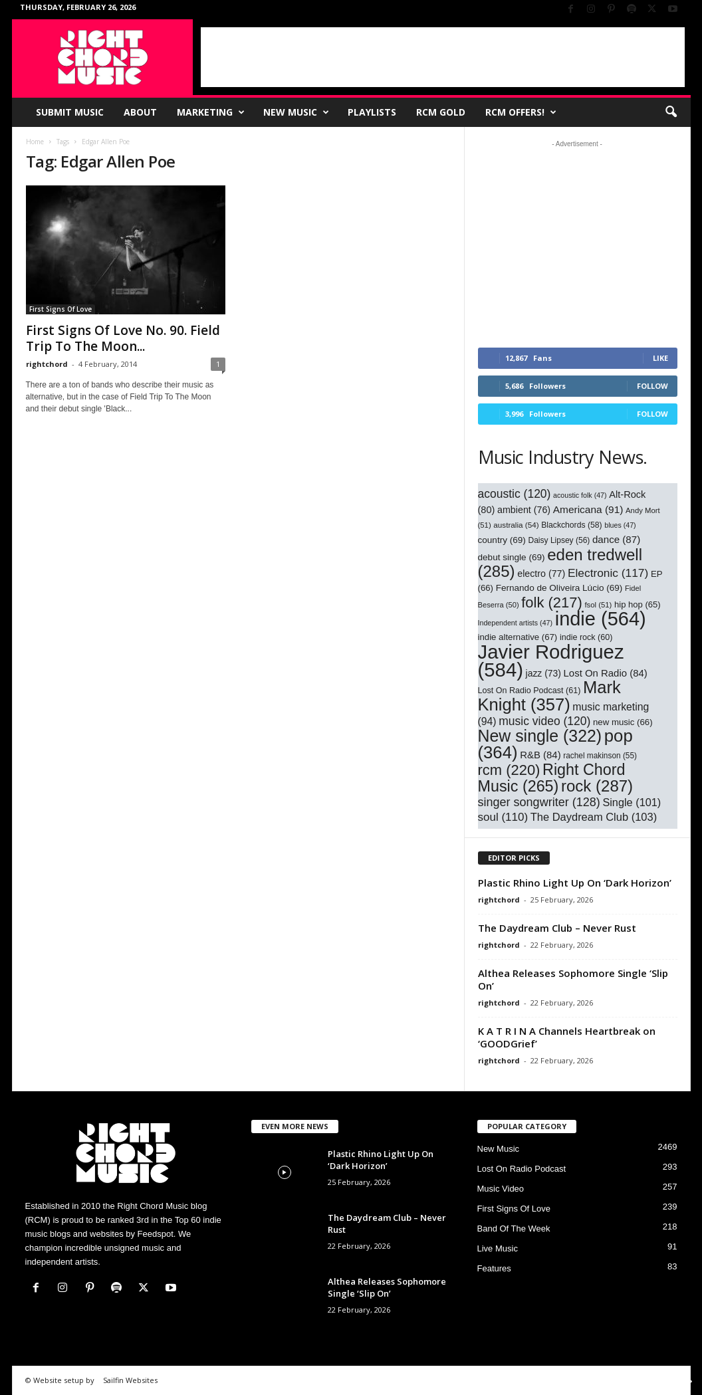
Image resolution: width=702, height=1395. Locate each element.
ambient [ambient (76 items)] (523, 509)
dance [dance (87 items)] (616, 539)
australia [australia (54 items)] (515, 524)
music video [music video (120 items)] (544, 721)
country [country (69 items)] (502, 540)
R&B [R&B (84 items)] (540, 754)
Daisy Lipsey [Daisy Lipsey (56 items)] (559, 540)
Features (494, 1268)
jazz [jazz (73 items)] (543, 673)
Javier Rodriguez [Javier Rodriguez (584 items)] (551, 661)
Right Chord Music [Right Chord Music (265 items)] (552, 778)
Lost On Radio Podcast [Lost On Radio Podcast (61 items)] (529, 690)
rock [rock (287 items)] (597, 786)
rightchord (47, 364)
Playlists (372, 112)
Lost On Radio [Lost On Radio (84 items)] (605, 673)
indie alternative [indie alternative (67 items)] (518, 637)
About (140, 112)
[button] (670, 112)
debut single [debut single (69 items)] (511, 557)
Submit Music (70, 112)
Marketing (211, 112)
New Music (296, 112)
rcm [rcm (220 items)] (509, 770)
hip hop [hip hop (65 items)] (637, 604)
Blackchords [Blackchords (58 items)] (571, 525)
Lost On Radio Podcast (521, 1169)
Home (35, 141)
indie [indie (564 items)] (600, 618)
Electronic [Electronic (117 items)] (608, 573)
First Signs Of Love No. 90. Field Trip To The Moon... (123, 338)
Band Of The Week (513, 1229)
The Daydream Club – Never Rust (557, 927)
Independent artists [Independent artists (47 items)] (515, 623)
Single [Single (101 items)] (631, 802)
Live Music (497, 1248)
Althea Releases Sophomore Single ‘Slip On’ (573, 979)
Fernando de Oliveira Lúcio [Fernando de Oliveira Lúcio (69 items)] (559, 588)
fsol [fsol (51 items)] (598, 605)
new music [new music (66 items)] (623, 722)
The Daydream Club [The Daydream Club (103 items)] (593, 817)
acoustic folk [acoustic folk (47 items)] (580, 495)
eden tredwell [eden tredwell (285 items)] (560, 563)
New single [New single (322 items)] (540, 735)
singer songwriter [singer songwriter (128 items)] (539, 802)
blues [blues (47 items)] (620, 525)
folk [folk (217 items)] (551, 602)
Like (660, 358)
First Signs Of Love (60, 309)
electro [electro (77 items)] (541, 573)
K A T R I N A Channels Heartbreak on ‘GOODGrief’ (566, 1037)
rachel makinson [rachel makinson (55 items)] (600, 755)
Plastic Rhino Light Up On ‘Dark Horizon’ (574, 882)
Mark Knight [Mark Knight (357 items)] (549, 696)
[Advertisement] (443, 57)
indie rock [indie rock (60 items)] (586, 637)
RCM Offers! (520, 112)
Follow (652, 386)
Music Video (501, 1189)
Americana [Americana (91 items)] (588, 509)
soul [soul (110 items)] (503, 817)
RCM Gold (440, 112)
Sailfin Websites (130, 1380)
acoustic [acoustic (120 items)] (514, 493)
